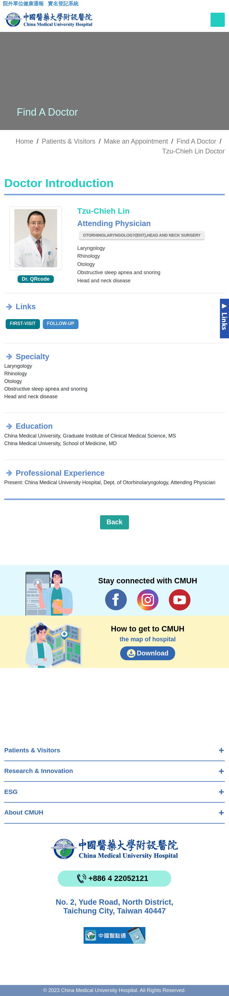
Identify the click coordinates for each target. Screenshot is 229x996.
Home (24, 141)
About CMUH (23, 812)
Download (153, 653)
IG (147, 599)
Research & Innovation (38, 770)
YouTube (179, 599)
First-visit (23, 323)
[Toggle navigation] (218, 20)
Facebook (116, 599)
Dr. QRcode (36, 279)
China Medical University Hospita (114, 849)
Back (114, 522)
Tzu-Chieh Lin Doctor (193, 151)
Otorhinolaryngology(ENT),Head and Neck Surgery (142, 235)
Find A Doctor (196, 141)
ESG (11, 791)
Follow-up (61, 323)
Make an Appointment (136, 141)
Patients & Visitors (32, 750)
